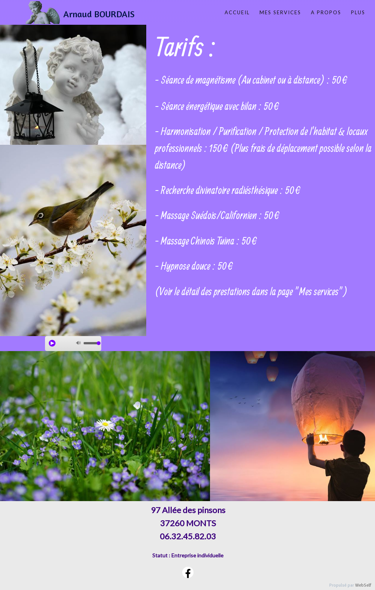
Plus (358, 12)
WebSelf (363, 585)
